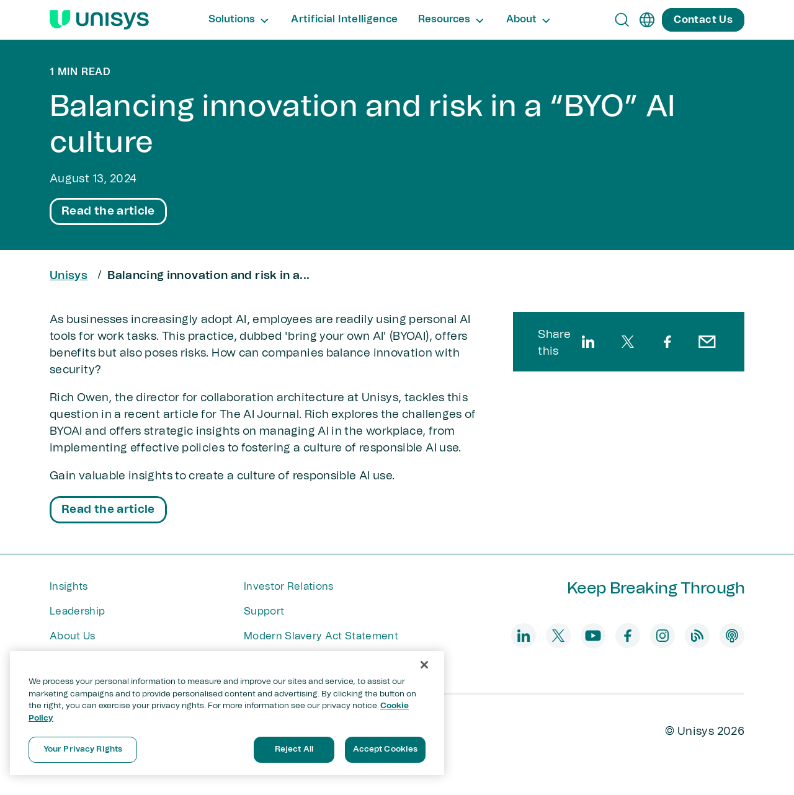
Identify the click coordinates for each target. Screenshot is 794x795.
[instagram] (662, 635)
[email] (707, 341)
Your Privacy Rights (82, 749)
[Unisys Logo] (99, 20)
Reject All (294, 749)
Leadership (77, 611)
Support (264, 611)
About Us (73, 636)
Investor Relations (289, 587)
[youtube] (593, 635)
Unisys (68, 276)
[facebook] (667, 341)
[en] (647, 20)
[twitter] (627, 341)
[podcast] (732, 635)
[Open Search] (622, 20)
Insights (69, 587)
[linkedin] (588, 341)
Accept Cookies (385, 749)
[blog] (697, 635)
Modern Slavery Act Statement (321, 636)
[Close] (424, 664)
